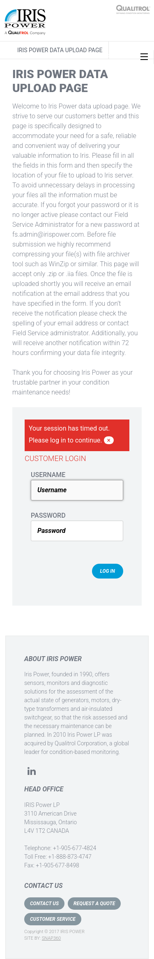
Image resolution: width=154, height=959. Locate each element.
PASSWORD (48, 515)
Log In (107, 571)
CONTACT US (44, 903)
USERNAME (48, 475)
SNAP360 (51, 938)
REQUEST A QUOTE (94, 903)
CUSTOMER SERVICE (53, 919)
